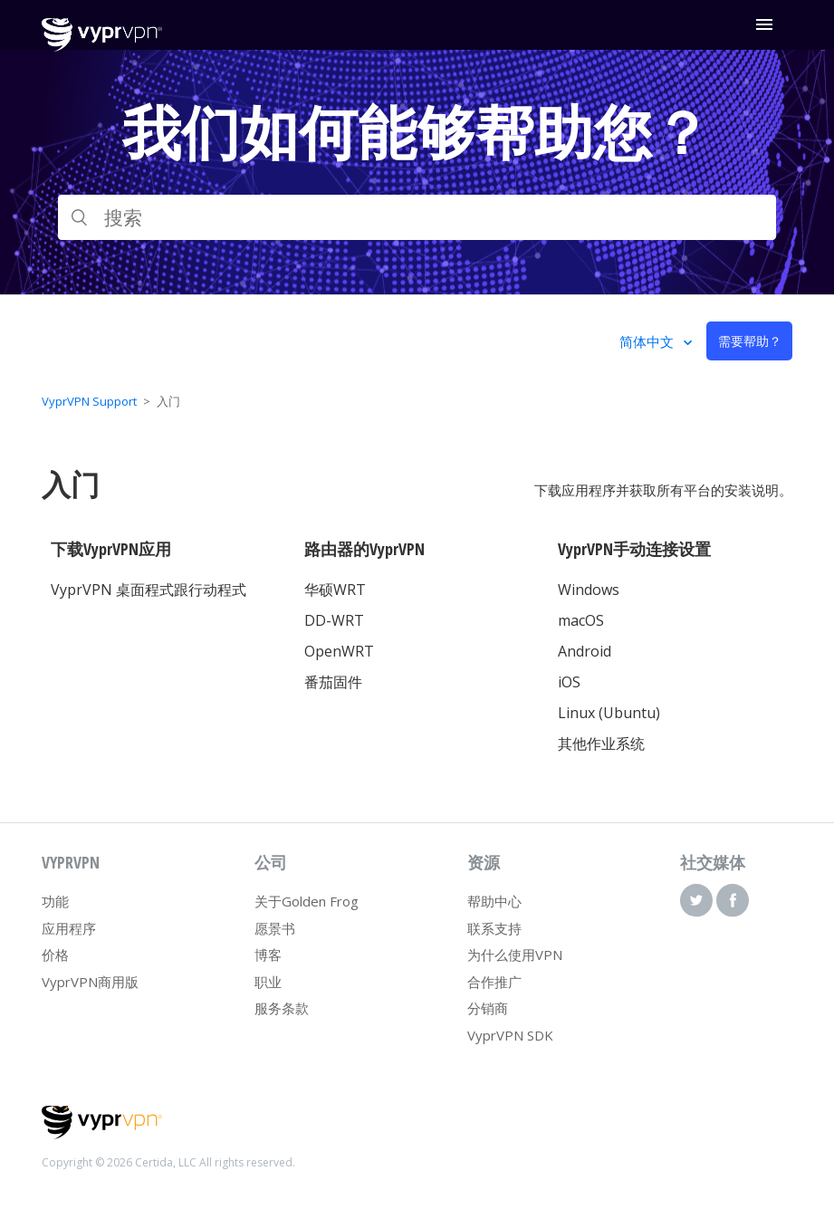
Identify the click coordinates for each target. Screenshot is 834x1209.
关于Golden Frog (306, 901)
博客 (268, 954)
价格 (55, 954)
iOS (569, 682)
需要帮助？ (749, 341)
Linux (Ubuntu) (609, 713)
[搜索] (417, 217)
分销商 (487, 1008)
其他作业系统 (601, 743)
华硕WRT (335, 590)
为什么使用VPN (514, 954)
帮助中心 (494, 901)
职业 (268, 982)
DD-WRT (334, 620)
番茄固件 (333, 682)
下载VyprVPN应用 (111, 549)
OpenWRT (339, 651)
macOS (581, 620)
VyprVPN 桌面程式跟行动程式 (148, 590)
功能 (55, 901)
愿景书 (274, 928)
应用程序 (69, 928)
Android (584, 651)
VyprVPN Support (89, 401)
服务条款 (281, 1008)
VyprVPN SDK (510, 1035)
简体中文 (648, 341)
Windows (588, 590)
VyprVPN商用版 (90, 982)
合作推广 (494, 982)
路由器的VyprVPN (364, 549)
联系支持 (494, 928)
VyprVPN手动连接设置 (634, 549)
